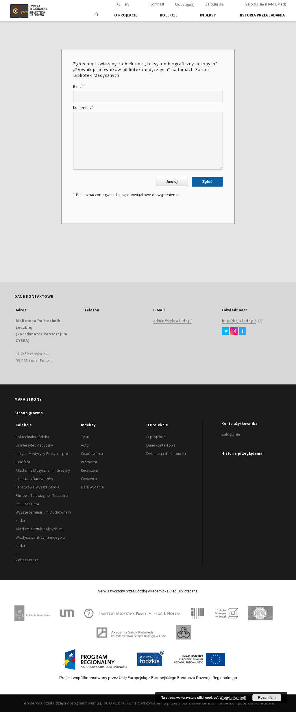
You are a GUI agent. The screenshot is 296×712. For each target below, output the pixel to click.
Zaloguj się (214, 4)
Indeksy (208, 15)
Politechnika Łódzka (32, 436)
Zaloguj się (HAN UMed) (265, 4)
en (127, 4)
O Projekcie (125, 15)
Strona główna (28, 412)
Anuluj (171, 181)
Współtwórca (92, 453)
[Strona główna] (96, 12)
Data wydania (92, 487)
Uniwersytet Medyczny (34, 445)
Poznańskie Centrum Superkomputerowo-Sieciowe (226, 703)
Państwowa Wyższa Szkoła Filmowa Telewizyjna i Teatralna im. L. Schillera (42, 495)
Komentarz (83, 107)
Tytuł (85, 436)
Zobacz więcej (28, 559)
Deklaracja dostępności (166, 453)
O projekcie (156, 436)
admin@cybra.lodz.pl (172, 320)
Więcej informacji (233, 697)
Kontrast (157, 4)
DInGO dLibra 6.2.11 (118, 703)
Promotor (89, 462)
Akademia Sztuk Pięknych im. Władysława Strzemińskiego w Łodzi (40, 537)
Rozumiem (267, 698)
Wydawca (89, 478)
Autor (85, 445)
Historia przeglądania (261, 15)
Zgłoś (207, 181)
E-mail (79, 86)
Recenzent (89, 470)
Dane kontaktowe (160, 445)
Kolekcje (168, 15)
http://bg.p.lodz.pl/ (239, 320)
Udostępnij (184, 4)
